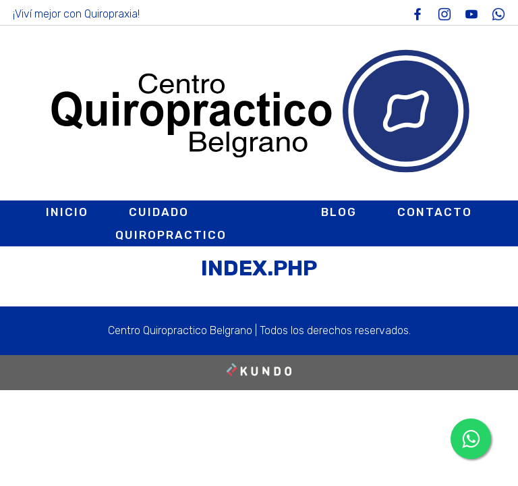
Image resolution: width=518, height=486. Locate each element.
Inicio (67, 212)
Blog (339, 212)
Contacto (434, 212)
